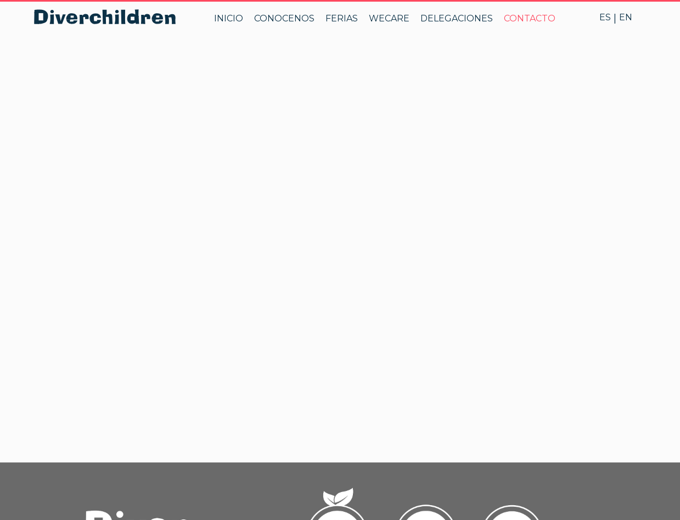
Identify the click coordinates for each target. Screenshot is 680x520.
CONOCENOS (284, 18)
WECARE (389, 18)
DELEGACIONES (456, 18)
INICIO (228, 18)
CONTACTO (529, 18)
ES (605, 17)
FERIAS (341, 18)
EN (625, 17)
